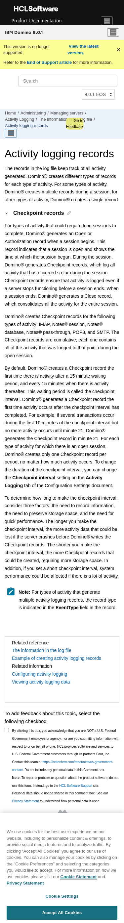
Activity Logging (19, 119)
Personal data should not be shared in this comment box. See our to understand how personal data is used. (60, 797)
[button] (7, 213)
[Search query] (67, 81)
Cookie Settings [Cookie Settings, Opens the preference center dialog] (61, 897)
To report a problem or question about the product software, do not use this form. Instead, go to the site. (65, 781)
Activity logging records (26, 125)
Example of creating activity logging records (56, 658)
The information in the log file (65, 119)
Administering (33, 113)
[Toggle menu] (113, 32)
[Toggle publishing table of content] (11, 133)
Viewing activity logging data (41, 682)
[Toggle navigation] (107, 20)
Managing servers (66, 113)
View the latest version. (83, 49)
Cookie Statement (79, 877)
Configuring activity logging (39, 674)
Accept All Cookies (62, 913)
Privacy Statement (25, 801)
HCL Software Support (75, 785)
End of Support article (49, 62)
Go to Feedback (74, 123)
